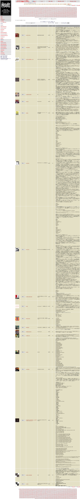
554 (20, 14)
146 (29, 8)
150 (34, 8)
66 (67, 7)
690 (56, 16)
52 (56, 7)
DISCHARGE (28, 47)
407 (30, 12)
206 (38, 9)
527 (48, 495)
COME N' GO (28, 335)
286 (69, 10)
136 (76, 489)
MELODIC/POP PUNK (4, 32)
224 (58, 9)
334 (65, 492)
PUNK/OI (2, 25)
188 (76, 8)
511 (30, 495)
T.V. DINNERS (28, 79)
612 (27, 15)
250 (29, 10)
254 (34, 10)
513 (33, 495)
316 (45, 492)
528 (49, 495)
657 (19, 16)
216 (49, 9)
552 (76, 495)
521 (41, 495)
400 (23, 12)
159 (44, 8)
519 (39, 495)
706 (74, 16)
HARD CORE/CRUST (3, 26)
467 (39, 13)
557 (24, 14)
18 (29, 7)
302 (29, 492)
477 (50, 13)
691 (57, 16)
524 (45, 495)
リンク (42, 1)
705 (72, 16)
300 (27, 492)
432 (58, 12)
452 (23, 13)
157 (41, 8)
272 (54, 10)
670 (34, 16)
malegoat (27, 101)
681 (46, 16)
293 (19, 492)
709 (35, 498)
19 (30, 7)
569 (37, 14)
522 (43, 495)
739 (68, 498)
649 (68, 15)
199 (30, 9)
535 (57, 495)
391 (70, 11)
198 (29, 9)
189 (19, 9)
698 (65, 16)
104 (41, 489)
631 (48, 15)
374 (51, 11)
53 (57, 7)
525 (46, 495)
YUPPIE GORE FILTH (29, 296)
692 (58, 16)
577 (46, 14)
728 (56, 498)
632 (49, 15)
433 (59, 12)
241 (19, 10)
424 (49, 12)
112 (49, 489)
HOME (33, 1)
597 (68, 14)
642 (60, 15)
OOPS (27, 306)
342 (74, 492)
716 (43, 498)
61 (63, 7)
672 (36, 16)
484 (58, 13)
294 (20, 492)
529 (50, 495)
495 (70, 13)
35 (43, 7)
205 (37, 9)
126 (65, 489)
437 (64, 12)
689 (55, 16)
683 (48, 16)
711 (37, 498)
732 (60, 498)
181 (68, 8)
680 (45, 16)
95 (32, 489)
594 (65, 14)
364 (40, 11)
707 (75, 16)
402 (25, 12)
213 (46, 9)
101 (37, 489)
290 (74, 10)
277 (59, 10)
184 (71, 8)
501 (19, 495)
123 (61, 489)
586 (56, 14)
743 (72, 498)
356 (31, 11)
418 (43, 12)
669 (33, 16)
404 (27, 12)
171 (57, 8)
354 (29, 11)
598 (69, 14)
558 (25, 14)
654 (74, 15)
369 (46, 11)
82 (22, 489)
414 (38, 12)
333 (64, 492)
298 (25, 492)
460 (31, 13)
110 (47, 489)
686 (51, 16)
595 (66, 14)
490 (65, 13)
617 (33, 15)
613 (28, 15)
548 (71, 495)
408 (31, 12)
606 (20, 15)
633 (50, 15)
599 (70, 14)
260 (40, 10)
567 (35, 14)
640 (58, 15)
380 (58, 11)
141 (24, 8)
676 (40, 16)
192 (23, 9)
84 (23, 489)
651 (70, 15)
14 (26, 7)
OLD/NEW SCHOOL (3, 42)
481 (55, 13)
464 (36, 13)
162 (47, 8)
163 (48, 8)
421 (46, 12)
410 (34, 12)
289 (72, 10)
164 (49, 8)
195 (26, 9)
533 (55, 495)
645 (64, 15)
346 (20, 11)
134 (74, 489)
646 (65, 15)
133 (72, 489)
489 (64, 13)
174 (60, 8)
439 (66, 12)
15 (27, 7)
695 (61, 16)
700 (67, 16)
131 (70, 489)
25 (35, 7)
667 (30, 16)
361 (37, 11)
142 (25, 8)
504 (23, 495)
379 (57, 11)
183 (70, 8)
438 (65, 12)
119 (57, 489)
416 (40, 12)
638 (56, 15)
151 (35, 8)
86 (25, 489)
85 (24, 489)
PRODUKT (27, 327)
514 (34, 495)
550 (74, 495)
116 (54, 489)
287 (70, 10)
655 (75, 15)
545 (68, 495)
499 (75, 13)
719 (46, 498)
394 (74, 11)
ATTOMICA (27, 369)
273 (55, 10)
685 (50, 16)
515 (35, 495)
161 (46, 8)
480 (54, 13)
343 (75, 492)
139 (21, 8)
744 (74, 498)
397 (19, 12)
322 (51, 492)
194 (25, 9)
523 (44, 495)
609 (24, 15)
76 (75, 7)
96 (33, 489)
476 (49, 13)
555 (21, 14)
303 (30, 492)
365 (41, 11)
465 (37, 13)
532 (54, 495)
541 (64, 495)
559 (26, 14)
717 (44, 498)
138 (20, 8)
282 (65, 10)
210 (43, 9)
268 (49, 10)
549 (72, 495)
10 (23, 7)
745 (75, 498)
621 (37, 15)
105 (42, 489)
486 (60, 13)
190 (20, 9)
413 (37, 12)
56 (59, 7)
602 (74, 14)
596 (67, 14)
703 (70, 16)
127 (66, 489)
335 (66, 492)
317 (46, 492)
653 (72, 15)
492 (67, 13)
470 (43, 13)
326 (56, 492)
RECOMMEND (3, 19)
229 (64, 9)
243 (21, 10)
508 (27, 495)
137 (19, 8)
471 (44, 13)
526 (47, 495)
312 (40, 492)
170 (56, 8)
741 (70, 498)
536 (58, 495)
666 (29, 16)
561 (28, 14)
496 (71, 13)
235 (70, 9)
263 (44, 10)
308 (36, 492)
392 (71, 11)
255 (35, 10)
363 (39, 11)
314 (43, 492)
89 (27, 489)
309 (37, 492)
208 (40, 9)
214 (47, 9)
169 (55, 8)
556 (23, 14)
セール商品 (2, 20)
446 (74, 12)
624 (40, 15)
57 (60, 7)
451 (21, 13)
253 (33, 10)
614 (29, 15)
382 (60, 11)
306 (34, 492)
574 (43, 14)
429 (55, 12)
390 (69, 11)
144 (27, 8)
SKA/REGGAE (2, 36)
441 (68, 12)
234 (69, 9)
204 (36, 9)
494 (69, 13)
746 (76, 498)
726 (54, 498)
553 (19, 14)
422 (47, 12)
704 (71, 16)
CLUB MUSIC (2, 52)
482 (56, 13)
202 (34, 9)
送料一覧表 (50, 1)
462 (34, 13)
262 (43, 10)
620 (36, 15)
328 (58, 492)
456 (27, 13)
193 (24, 9)
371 (48, 11)
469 (41, 13)
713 (39, 498)
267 (48, 10)
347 (21, 11)
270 (51, 10)
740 (69, 498)
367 (44, 11)
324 (54, 492)
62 (64, 7)
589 (59, 14)
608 (23, 15)
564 (31, 14)
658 (20, 16)
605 (19, 15)
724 (51, 498)
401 (24, 12)
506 (25, 495)
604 (76, 14)
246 (25, 10)
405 (28, 12)
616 (31, 15)
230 (65, 9)
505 (24, 495)
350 (25, 11)
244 (23, 10)
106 (43, 489)
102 (38, 489)
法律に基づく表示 (61, 1)
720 (47, 498)
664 (27, 16)
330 (60, 492)
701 (68, 16)
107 (44, 489)
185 (72, 8)
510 (29, 495)
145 (28, 8)
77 (76, 7)
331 (61, 492)
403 (26, 12)
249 (28, 10)
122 (60, 489)
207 (39, 9)
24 (34, 7)
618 (34, 15)
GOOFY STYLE (28, 35)
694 (60, 16)
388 (67, 11)
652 (71, 15)
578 (47, 14)
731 (59, 498)
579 (48, 14)
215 (48, 9)
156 (40, 8)
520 (40, 495)
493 (68, 13)
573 (41, 14)
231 (66, 9)
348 (23, 11)
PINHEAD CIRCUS (28, 331)
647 (66, 15)
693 (59, 16)
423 (48, 12)
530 (51, 495)
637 (55, 15)
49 (54, 7)
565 (33, 14)
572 (40, 14)
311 (39, 492)
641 (59, 15)
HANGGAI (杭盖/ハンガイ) (30, 59)
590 (60, 14)
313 (41, 492)
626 (43, 15)
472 (45, 13)
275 (57, 10)
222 (56, 9)
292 (76, 10)
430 (56, 12)
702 (69, 16)
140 (23, 8)
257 (37, 10)
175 (61, 8)
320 (49, 492)
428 (54, 12)
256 (36, 10)
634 (51, 15)
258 (38, 10)
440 (67, 12)
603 (75, 14)
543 (66, 495)
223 (57, 9)
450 (20, 13)
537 (59, 495)
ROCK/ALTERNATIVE (4, 48)
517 (37, 495)
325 (55, 492)
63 (65, 7)
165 (50, 8)
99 (35, 489)
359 (35, 11)
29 (38, 7)
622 (38, 15)
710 (36, 498)
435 (61, 12)
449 (19, 13)
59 (62, 7)
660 (23, 16)
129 (68, 489)
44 (50, 7)
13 (25, 7)
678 (43, 16)
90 (28, 489)
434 (60, 12)
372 (49, 11)
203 (35, 9)
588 (58, 14)
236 (71, 9)
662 (25, 16)
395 (75, 11)
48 (53, 7)
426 (51, 12)
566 (34, 14)
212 (45, 9)
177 (64, 8)
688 (54, 16)
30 (39, 7)
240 (76, 9)
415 (39, 12)
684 (49, 16)
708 (76, 16)
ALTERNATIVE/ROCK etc (4, 35)
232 (67, 9)
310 (38, 492)
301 (28, 492)
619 (35, 15)
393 (72, 11)
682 (47, 16)
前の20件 (73, 5)
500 (76, 13)
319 (48, 492)
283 (66, 10)
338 (69, 492)
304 (31, 492)
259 (39, 10)
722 (49, 498)
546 (69, 495)
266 (47, 10)
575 (44, 14)
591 (61, 14)
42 (48, 7)
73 (73, 7)
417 (41, 12)
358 (34, 11)
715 (41, 498)
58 (61, 7)
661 (24, 16)
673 (37, 16)
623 (39, 15)
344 (76, 492)
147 (30, 8)
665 (28, 16)
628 (45, 15)
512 (31, 495)
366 (43, 11)
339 (70, 492)
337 (68, 492)
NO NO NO (27, 163)
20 (31, 7)
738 (67, 498)
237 (72, 9)
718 (45, 498)
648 (67, 15)
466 (38, 13)
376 (54, 11)
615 (30, 15)
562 (29, 14)
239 (75, 9)
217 (50, 9)
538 (60, 495)
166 (51, 8)
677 (41, 16)
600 (71, 14)
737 (66, 498)
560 (27, 14)
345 (19, 11)
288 (71, 10)
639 (57, 15)
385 (64, 11)
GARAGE (2, 38)
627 (44, 15)
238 (74, 9)
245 (24, 10)
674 (38, 16)
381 (59, 11)
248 (27, 10)
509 (28, 495)
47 (52, 7)
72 (72, 7)
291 (75, 10)
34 (42, 7)
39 (46, 7)
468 (40, 13)
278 (60, 10)
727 (55, 498)
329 (59, 492)
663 (26, 16)
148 (31, 8)
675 (39, 16)
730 (58, 498)
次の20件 (78, 5)
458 (29, 13)
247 (26, 10)
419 (44, 12)
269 (50, 10)
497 (72, 13)
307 (35, 492)
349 (24, 11)
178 (65, 8)
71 (71, 7)
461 (33, 13)
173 (59, 8)
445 (72, 12)
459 (30, 13)
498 (74, 13)
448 (76, 12)
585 (55, 14)
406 (29, 12)
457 (28, 13)
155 (39, 8)
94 (31, 489)
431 (57, 12)
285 (68, 10)
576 (45, 14)
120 (58, 489)
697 (64, 16)
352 (27, 11)
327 (57, 492)
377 (55, 11)
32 (40, 7)
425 (50, 12)
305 (33, 492)
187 (75, 8)
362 (38, 11)
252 (31, 10)
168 (54, 8)
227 (61, 9)
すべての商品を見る (3, 22)
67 (68, 7)
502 (20, 495)
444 (71, 12)
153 (37, 8)
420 (45, 12)
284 (67, 10)
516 (36, 495)
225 (59, 9)
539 (61, 495)
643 (61, 15)
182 (69, 8)
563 (30, 14)
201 (33, 9)
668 (31, 16)
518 (38, 495)
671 (35, 16)
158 (43, 8)
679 (44, 16)
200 (31, 9)
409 (33, 12)
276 (58, 10)
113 (50, 489)
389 (68, 11)
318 (47, 492)
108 (45, 489)
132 (71, 489)
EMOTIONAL (2, 29)
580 (49, 14)
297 (24, 492)
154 (38, 8)
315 (44, 492)
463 (35, 13)
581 (50, 14)
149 (33, 8)
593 (64, 14)
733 (61, 498)
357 (33, 11)
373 (50, 11)
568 (36, 14)
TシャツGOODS (3, 54)
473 (46, 13)
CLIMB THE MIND (28, 94)
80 (20, 489)
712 (38, 498)
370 (47, 11)
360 (36, 11)
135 (75, 489)
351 (26, 11)
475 (48, 13)
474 (47, 13)
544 (67, 495)
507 (26, 495)
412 (36, 12)
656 (76, 15)
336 (67, 492)
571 (39, 14)
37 (44, 7)
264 (45, 10)
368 (45, 11)
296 (23, 492)
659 (21, 16)
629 (46, 15)
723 (50, 498)
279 (61, 10)
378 (56, 11)
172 (58, 8)
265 (46, 10)
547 (70, 495)
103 (39, 489)
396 (76, 11)
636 (54, 15)
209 (41, 9)
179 (66, 8)
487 (61, 13)
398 (20, 12)
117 (55, 489)
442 (69, 12)
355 (30, 11)
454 (25, 13)
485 (59, 13)
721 (48, 498)
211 (44, 9)
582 (51, 14)
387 (66, 11)
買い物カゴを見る (73, 1)
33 (41, 7)
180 (67, 8)
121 (59, 489)
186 (74, 8)
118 (56, 489)
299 (26, 492)
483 (57, 13)
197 (28, 9)
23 (33, 7)
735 (64, 498)
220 (54, 9)
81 (21, 489)
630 (47, 15)
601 (72, 14)
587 (57, 14)
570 (38, 14)
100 (36, 489)
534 (56, 495)
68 (69, 7)
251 (30, 10)
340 (71, 492)
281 (64, 10)
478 (51, 13)
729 (57, 498)
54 (58, 7)
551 (75, 495)
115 (53, 489)
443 (70, 12)
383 (61, 11)
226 (60, 9)
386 (65, 11)
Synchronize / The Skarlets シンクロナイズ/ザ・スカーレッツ (31, 420)
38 (45, 7)
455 (26, 13)
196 (27, 9)
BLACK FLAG (28, 318)
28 (37, 7)
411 (35, 12)
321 (50, 492)
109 (46, 489)
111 (48, 489)
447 (75, 12)
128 (67, 489)
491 (66, 13)
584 (54, 14)
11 (24, 7)
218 (51, 9)
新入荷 (1, 16)
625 (41, 15)
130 (69, 489)
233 (68, 9)
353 (28, 11)
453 (24, 13)
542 (65, 495)
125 (64, 489)
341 (72, 492)
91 (29, 489)
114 (52, 489)
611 (26, 15)
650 (69, 15)
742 (71, 498)
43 (49, 7)
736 (65, 498)
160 (45, 8)
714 (40, 498)
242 (20, 10)
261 (41, 10)
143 (26, 8)
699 (66, 16)
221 (55, 9)
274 (56, 10)
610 (25, 15)
